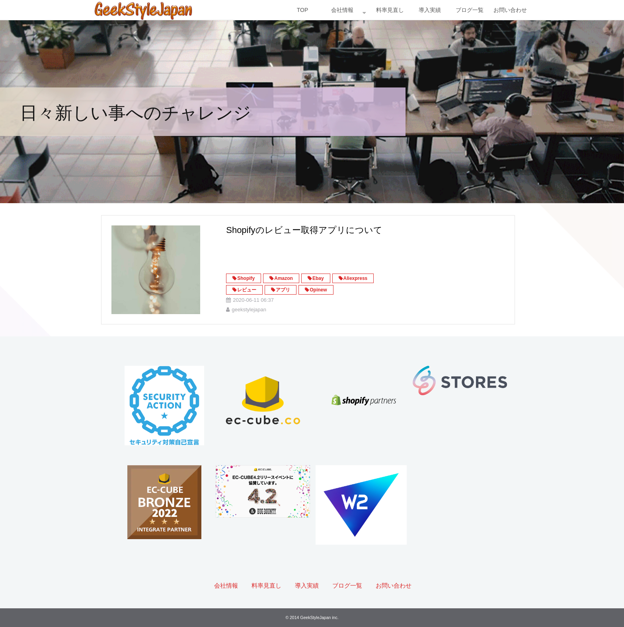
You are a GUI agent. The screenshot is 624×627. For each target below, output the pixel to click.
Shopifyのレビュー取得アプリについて (304, 230)
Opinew (318, 290)
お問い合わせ (510, 10)
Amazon (283, 278)
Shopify (246, 278)
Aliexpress (355, 278)
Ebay (318, 278)
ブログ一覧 (470, 10)
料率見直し (390, 10)
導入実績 (430, 10)
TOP (302, 10)
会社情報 (342, 10)
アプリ (283, 290)
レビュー (246, 290)
